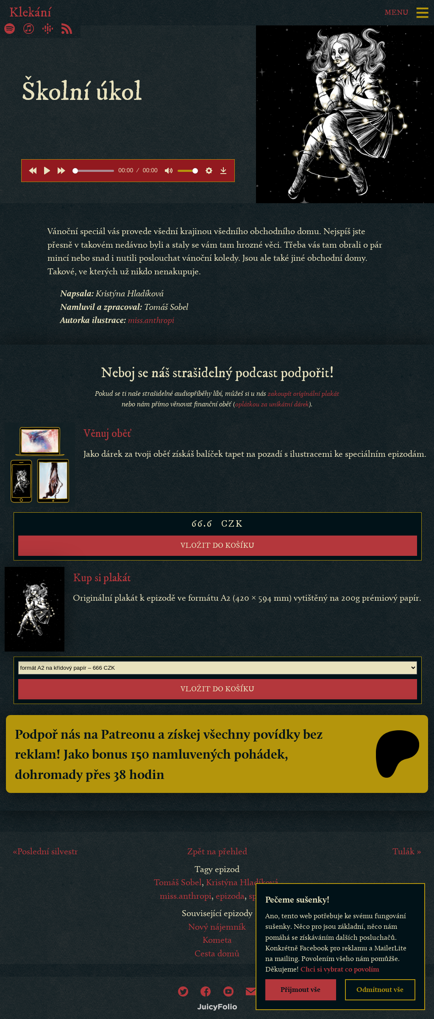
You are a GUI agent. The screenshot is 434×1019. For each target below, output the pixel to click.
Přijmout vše (300, 989)
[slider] (93, 171)
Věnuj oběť (107, 433)
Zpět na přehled (217, 846)
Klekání (30, 12)
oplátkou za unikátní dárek (272, 404)
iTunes (28, 28)
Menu (395, 12)
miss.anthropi (151, 320)
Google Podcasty (47, 28)
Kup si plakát (102, 575)
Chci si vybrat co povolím (339, 969)
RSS (66, 28)
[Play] (47, 170)
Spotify (9, 28)
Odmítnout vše (379, 989)
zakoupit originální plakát (303, 393)
